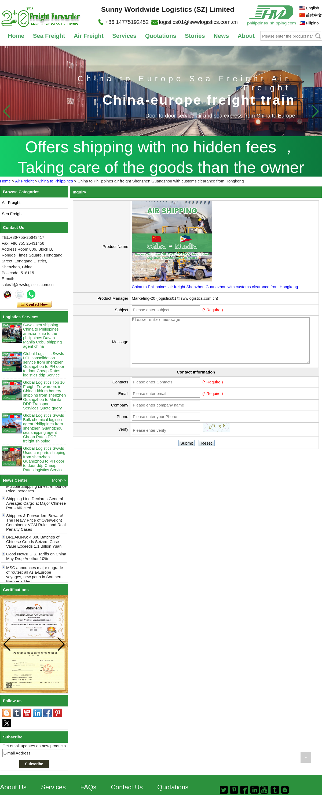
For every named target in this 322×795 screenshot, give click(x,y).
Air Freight (89, 35)
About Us (13, 787)
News (221, 35)
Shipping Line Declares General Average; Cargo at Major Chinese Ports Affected (36, 505)
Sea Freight (49, 35)
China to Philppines (55, 181)
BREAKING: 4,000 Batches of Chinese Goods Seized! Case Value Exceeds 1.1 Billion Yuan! (34, 543)
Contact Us (127, 787)
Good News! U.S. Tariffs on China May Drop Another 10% (36, 557)
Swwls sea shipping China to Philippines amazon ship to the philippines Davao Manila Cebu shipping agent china (42, 337)
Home (16, 35)
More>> (59, 480)
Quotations (160, 35)
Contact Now (34, 304)
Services (124, 35)
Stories (195, 35)
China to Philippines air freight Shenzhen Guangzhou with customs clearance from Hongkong (215, 286)
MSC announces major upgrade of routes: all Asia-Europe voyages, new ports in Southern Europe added (34, 576)
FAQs (88, 787)
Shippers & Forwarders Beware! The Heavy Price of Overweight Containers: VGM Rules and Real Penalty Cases (36, 524)
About (246, 35)
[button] (315, 111)
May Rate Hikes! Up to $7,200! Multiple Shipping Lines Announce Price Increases (36, 488)
